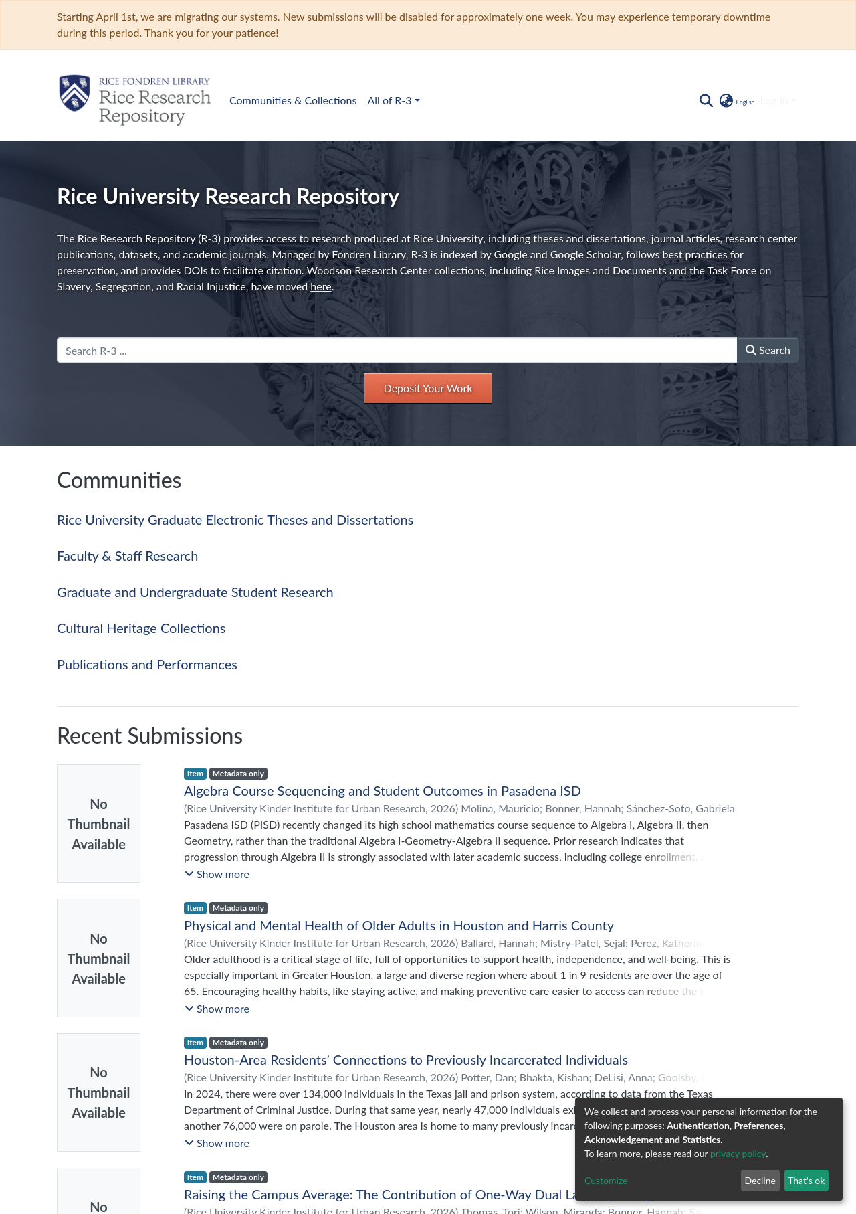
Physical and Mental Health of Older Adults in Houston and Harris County (399, 925)
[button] (736, 100)
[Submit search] (706, 100)
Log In (774, 100)
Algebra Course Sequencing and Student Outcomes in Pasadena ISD (382, 790)
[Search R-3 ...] (397, 350)
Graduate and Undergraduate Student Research (195, 592)
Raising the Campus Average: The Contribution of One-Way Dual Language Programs (432, 1194)
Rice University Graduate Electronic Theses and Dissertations (235, 519)
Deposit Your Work (428, 387)
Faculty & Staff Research (127, 555)
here (320, 286)
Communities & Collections (292, 100)
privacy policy (738, 1153)
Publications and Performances (147, 664)
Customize (606, 1180)
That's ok (806, 1180)
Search (768, 349)
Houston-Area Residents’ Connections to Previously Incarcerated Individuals (406, 1059)
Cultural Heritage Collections (141, 628)
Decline (760, 1180)
